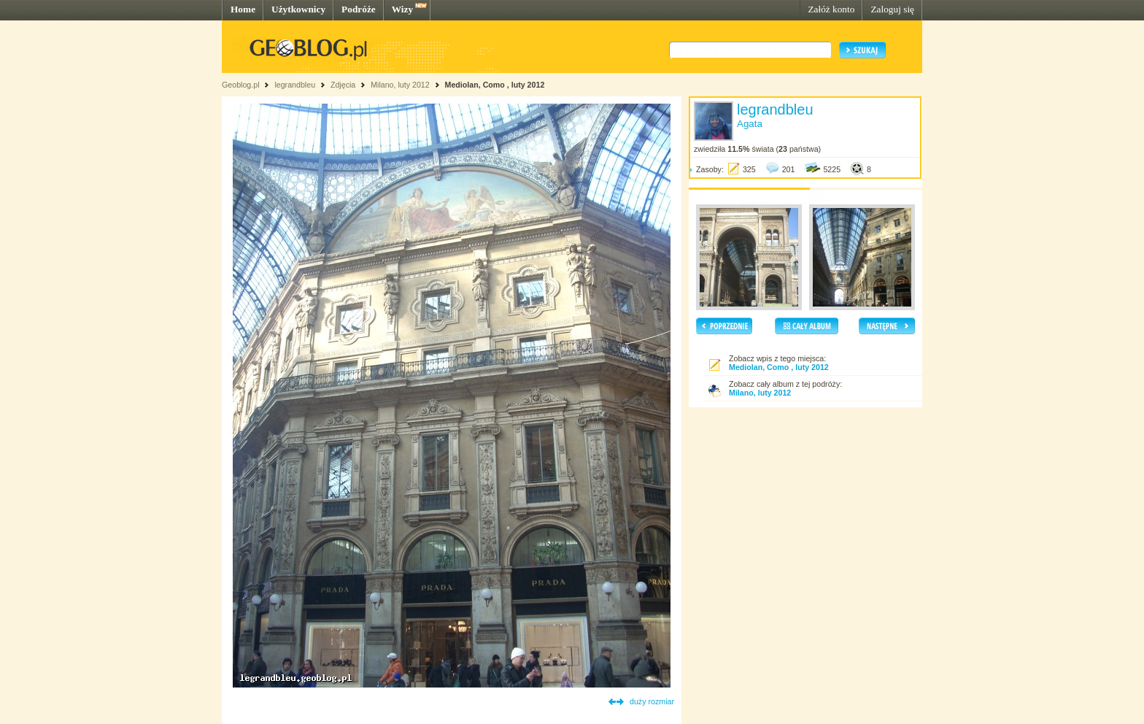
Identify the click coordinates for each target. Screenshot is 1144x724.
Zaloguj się (892, 9)
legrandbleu (294, 84)
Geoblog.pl (241, 84)
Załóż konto (831, 9)
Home (243, 9)
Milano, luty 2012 (400, 84)
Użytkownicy (298, 9)
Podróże (358, 9)
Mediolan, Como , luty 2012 (495, 84)
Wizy (402, 9)
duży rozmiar (652, 701)
